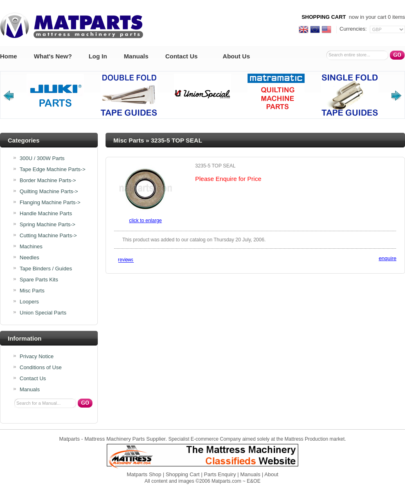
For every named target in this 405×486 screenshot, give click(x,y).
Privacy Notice (37, 356)
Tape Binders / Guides (46, 269)
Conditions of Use (41, 367)
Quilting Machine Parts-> (49, 191)
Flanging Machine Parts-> (50, 202)
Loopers (29, 302)
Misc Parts (128, 140)
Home (8, 56)
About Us (236, 56)
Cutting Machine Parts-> (48, 236)
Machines (31, 247)
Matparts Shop (144, 474)
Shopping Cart (183, 474)
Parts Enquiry (220, 474)
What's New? (53, 56)
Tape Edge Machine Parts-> (53, 169)
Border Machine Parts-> (48, 180)
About (271, 474)
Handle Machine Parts (46, 213)
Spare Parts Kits (39, 280)
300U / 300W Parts (42, 158)
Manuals (136, 56)
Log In (98, 56)
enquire (387, 258)
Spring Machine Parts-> (47, 224)
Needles (29, 258)
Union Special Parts (43, 313)
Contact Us (181, 56)
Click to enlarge (145, 220)
